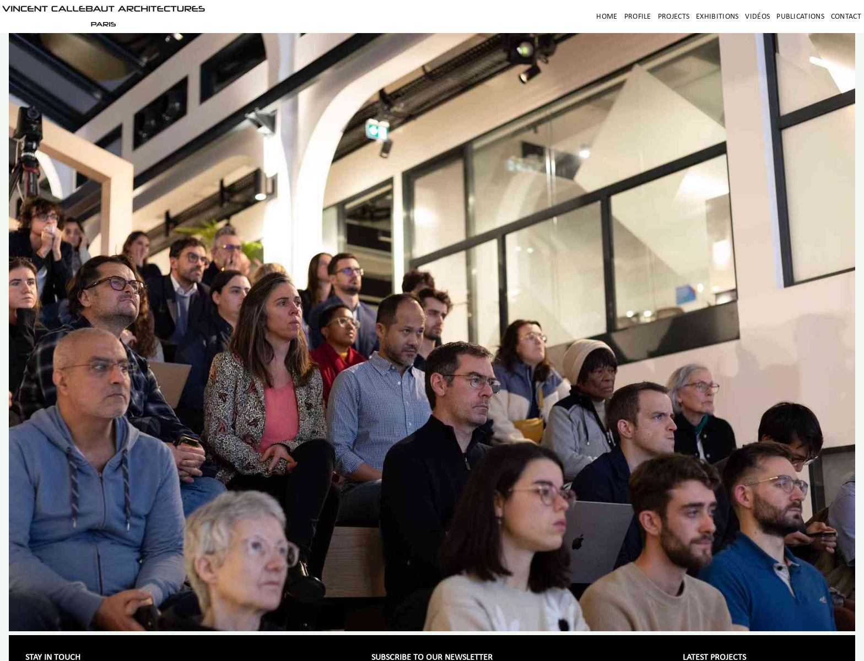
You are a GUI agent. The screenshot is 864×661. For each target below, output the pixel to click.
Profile (637, 17)
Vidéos (757, 17)
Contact (846, 17)
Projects (673, 17)
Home (606, 17)
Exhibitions (717, 17)
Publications (800, 17)
